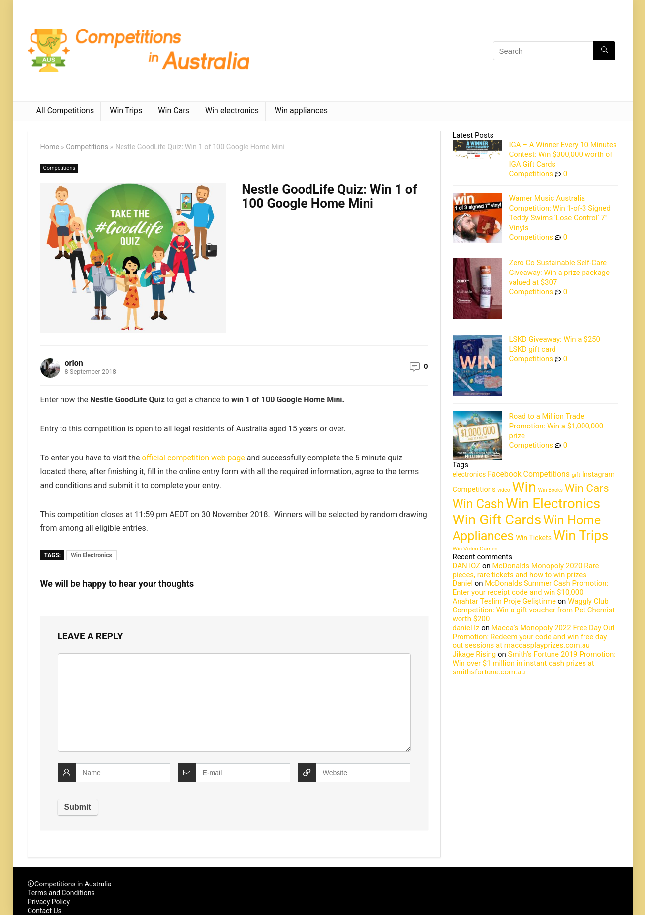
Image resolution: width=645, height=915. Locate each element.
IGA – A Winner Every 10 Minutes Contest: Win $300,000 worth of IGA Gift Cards (563, 154)
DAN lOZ (467, 565)
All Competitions (65, 110)
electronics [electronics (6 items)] (469, 474)
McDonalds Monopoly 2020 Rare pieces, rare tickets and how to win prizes (526, 570)
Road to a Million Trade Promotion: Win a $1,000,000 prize (556, 426)
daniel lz (466, 627)
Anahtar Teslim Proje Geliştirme (504, 601)
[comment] (234, 702)
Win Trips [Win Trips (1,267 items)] (581, 536)
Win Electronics (91, 555)
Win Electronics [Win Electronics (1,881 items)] (553, 503)
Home (50, 147)
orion (74, 362)
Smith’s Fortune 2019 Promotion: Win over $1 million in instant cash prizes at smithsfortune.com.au (534, 663)
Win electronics (232, 110)
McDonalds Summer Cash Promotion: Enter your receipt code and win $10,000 (531, 588)
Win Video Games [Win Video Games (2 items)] (475, 548)
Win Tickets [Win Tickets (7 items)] (534, 538)
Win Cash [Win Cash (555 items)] (478, 504)
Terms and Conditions (61, 893)
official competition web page (193, 457)
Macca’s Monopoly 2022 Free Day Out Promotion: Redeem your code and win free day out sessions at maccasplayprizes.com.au (534, 636)
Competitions (87, 147)
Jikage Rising (474, 654)
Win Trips (126, 110)
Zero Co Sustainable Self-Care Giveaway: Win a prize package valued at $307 (559, 272)
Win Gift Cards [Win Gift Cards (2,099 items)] (497, 520)
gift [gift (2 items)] (576, 474)
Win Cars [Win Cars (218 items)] (587, 488)
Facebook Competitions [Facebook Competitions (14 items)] (529, 474)
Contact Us (44, 911)
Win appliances (301, 110)
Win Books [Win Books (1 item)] (550, 490)
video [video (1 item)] (503, 490)
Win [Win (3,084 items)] (524, 487)
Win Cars (173, 110)
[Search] (604, 50)
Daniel (463, 583)
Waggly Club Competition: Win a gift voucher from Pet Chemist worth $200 (534, 610)
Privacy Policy (49, 902)
